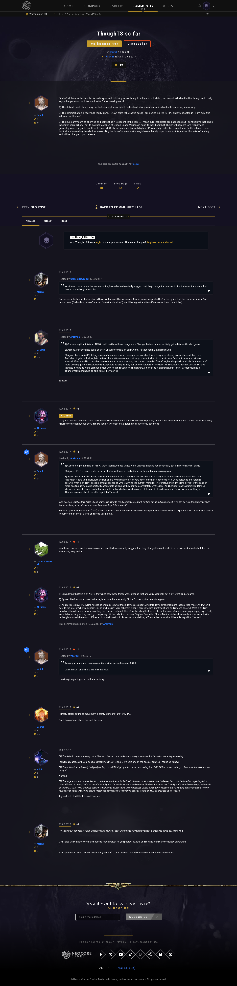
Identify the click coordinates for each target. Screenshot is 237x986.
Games (69, 6)
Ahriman (75, 337)
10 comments (118, 216)
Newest (30, 220)
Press (83, 941)
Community (143, 6)
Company (92, 6)
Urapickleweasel (79, 279)
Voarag (74, 656)
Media (167, 6)
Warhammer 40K (105, 43)
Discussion (137, 43)
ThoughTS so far (82, 237)
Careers (117, 6)
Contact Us (149, 941)
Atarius (110, 57)
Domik (113, 52)
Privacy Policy (126, 941)
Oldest (48, 220)
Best (64, 220)
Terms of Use (101, 941)
